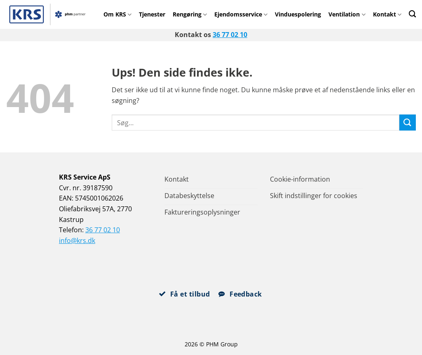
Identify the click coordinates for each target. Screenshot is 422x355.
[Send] (407, 122)
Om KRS (117, 14)
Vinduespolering (298, 14)
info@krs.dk (77, 240)
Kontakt (387, 14)
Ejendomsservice (240, 14)
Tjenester (152, 14)
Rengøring (190, 14)
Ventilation (346, 14)
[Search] (412, 14)
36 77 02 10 (230, 34)
